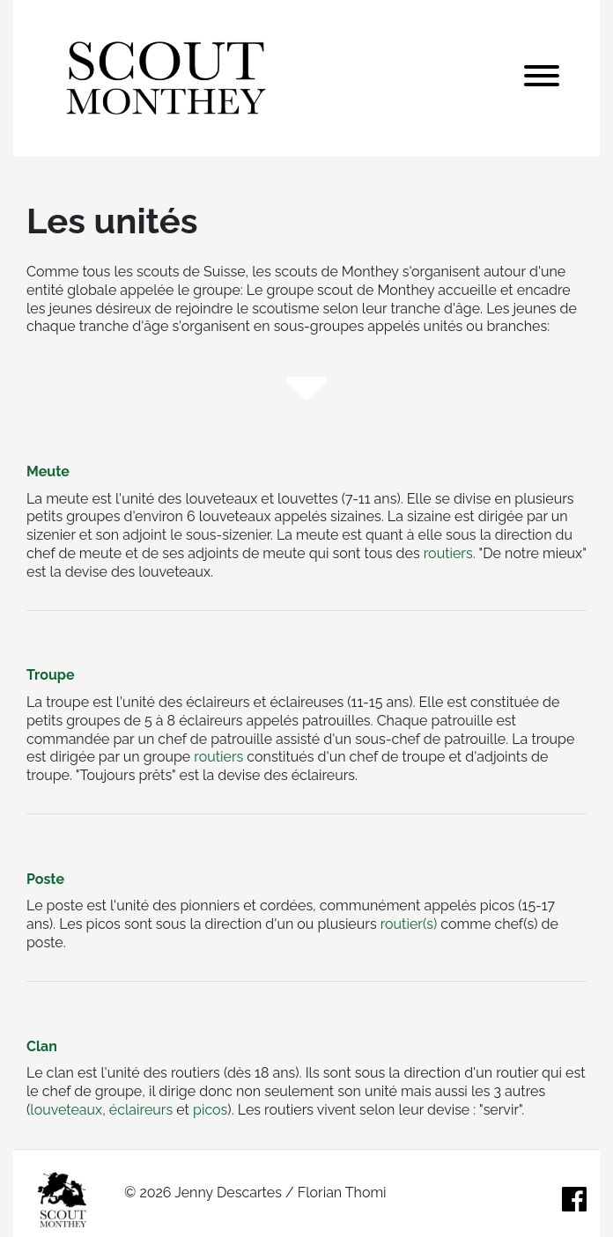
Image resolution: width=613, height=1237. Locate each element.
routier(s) (409, 924)
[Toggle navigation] (541, 78)
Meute (48, 471)
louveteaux (66, 1109)
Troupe (50, 674)
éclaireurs (141, 1109)
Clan (41, 1046)
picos (210, 1109)
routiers (448, 553)
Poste (45, 879)
